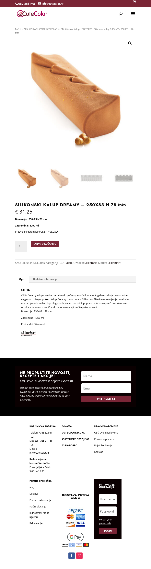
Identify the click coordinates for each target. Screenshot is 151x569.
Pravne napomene (104, 439)
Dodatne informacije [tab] (45, 279)
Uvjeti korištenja (103, 445)
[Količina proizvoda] (21, 246)
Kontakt (98, 452)
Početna (19, 29)
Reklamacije (35, 523)
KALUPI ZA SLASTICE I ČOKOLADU (42, 29)
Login (108, 531)
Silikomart (91, 263)
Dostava (33, 493)
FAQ (31, 487)
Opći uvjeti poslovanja (106, 432)
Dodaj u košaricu (44, 243)
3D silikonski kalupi (70, 29)
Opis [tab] (22, 279)
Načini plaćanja (37, 506)
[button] (130, 43)
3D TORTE (87, 29)
